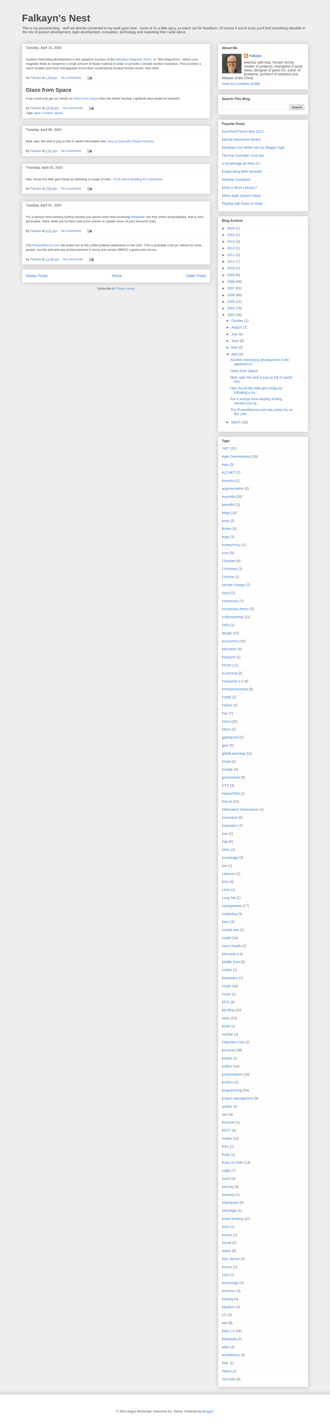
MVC (226, 1002)
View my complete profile (241, 84)
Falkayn (255, 56)
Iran (225, 834)
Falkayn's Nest (56, 18)
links (225, 882)
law (224, 866)
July (234, 334)
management (232, 906)
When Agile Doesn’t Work (241, 196)
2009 (231, 275)
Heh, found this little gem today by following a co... (256, 390)
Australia (228, 497)
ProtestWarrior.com (46, 245)
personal (228, 1050)
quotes (227, 1106)
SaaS (226, 1179)
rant (225, 1114)
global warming (233, 753)
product (227, 1082)
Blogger (207, 1411)
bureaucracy (231, 545)
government (231, 777)
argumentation (233, 488)
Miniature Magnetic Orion (133, 59)
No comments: (72, 78)
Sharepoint (230, 1203)
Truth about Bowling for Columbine (138, 179)
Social (226, 1243)
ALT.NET (228, 473)
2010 (231, 268)
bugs (225, 537)
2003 (231, 315)
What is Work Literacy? (239, 188)
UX (224, 1315)
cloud (226, 593)
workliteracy (231, 1355)
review (227, 1138)
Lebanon (228, 874)
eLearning (229, 673)
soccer (227, 1235)
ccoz (225, 553)
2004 (231, 308)
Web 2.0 (228, 1331)
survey (227, 1267)
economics (230, 641)
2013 (231, 248)
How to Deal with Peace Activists (130, 141)
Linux (226, 890)
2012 (231, 255)
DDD (225, 625)
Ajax (225, 464)
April (235, 354)
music (226, 994)
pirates (227, 1058)
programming (232, 1090)
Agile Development (236, 456)
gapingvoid (230, 737)
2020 (231, 228)
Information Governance (240, 809)
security (228, 1187)
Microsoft (229, 954)
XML (225, 1363)
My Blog (228, 1010)
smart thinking (232, 1219)
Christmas (229, 569)
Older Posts (196, 276)
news (226, 1018)
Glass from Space (49, 90)
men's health (231, 946)
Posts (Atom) (126, 288)
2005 (231, 302)
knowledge (230, 858)
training (227, 1299)
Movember (230, 978)
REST (226, 1130)
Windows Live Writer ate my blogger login (253, 147)
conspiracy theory (235, 609)
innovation (230, 817)
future (226, 729)
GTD (225, 785)
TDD (225, 1275)
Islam (226, 850)
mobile (227, 970)
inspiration (230, 826)
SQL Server (231, 1259)
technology (230, 1283)
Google (227, 769)
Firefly (226, 697)
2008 (231, 282)
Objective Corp (233, 1042)
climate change (233, 585)
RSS (225, 1146)
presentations (232, 1074)
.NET (226, 448)
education (229, 649)
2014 (231, 241)
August (237, 327)
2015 (231, 235)
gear (37, 113)
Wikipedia (138, 217)
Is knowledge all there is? (241, 163)
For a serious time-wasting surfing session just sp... (256, 401)
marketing (229, 914)
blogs (226, 513)
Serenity (228, 1195)
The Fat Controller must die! (243, 156)
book (225, 521)
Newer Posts (37, 276)
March (236, 422)
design (227, 633)
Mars (226, 922)
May (235, 347)
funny (226, 721)
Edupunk (228, 657)
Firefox (227, 705)
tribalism (228, 1307)
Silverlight (229, 1211)
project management (237, 1098)
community (230, 601)
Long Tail (229, 898)
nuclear (47, 113)
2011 (231, 261)
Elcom (227, 665)
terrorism (228, 1291)
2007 (231, 288)
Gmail (226, 761)
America (228, 481)
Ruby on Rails (232, 1162)
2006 (231, 295)
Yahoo (227, 1371)
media (226, 938)
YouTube (228, 1379)
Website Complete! (236, 180)
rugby (226, 1170)
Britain (227, 529)
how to (227, 801)
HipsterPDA (231, 794)
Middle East (231, 962)
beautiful (228, 505)
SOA (225, 1227)
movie (226, 986)
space (58, 113)
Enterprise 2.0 (232, 681)
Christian (228, 561)
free (225, 713)
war (225, 1323)
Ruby (226, 1155)
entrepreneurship (235, 689)
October (237, 321)
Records (228, 1122)
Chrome (228, 577)
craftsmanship (232, 617)
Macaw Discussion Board (241, 139)
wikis (225, 1347)
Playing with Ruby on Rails (242, 203)
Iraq (225, 841)
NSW (226, 1026)
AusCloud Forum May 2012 (243, 131)
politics (227, 1066)
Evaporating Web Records (242, 171)
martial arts (230, 930)
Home (117, 276)
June (235, 341)
